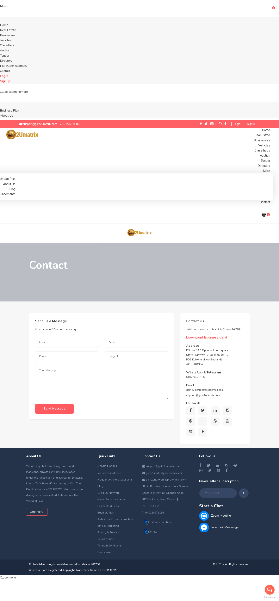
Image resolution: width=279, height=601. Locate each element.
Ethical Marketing (108, 526)
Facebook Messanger (219, 527)
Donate (149, 531)
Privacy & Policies (108, 532)
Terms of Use (105, 539)
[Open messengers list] (270, 590)
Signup (5, 81)
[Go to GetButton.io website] (270, 597)
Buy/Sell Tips (105, 512)
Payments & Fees (108, 506)
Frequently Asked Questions (115, 479)
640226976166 (70, 124)
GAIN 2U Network (108, 493)
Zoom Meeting (215, 516)
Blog (12, 189)
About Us (6, 115)
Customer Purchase (157, 522)
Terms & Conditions (109, 545)
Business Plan (9, 110)
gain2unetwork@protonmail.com (164, 479)
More (24, 92)
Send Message (54, 408)
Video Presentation (109, 473)
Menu (4, 6)
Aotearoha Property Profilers (115, 519)
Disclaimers (104, 552)
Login (4, 76)
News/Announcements (111, 499)
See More (36, 512)
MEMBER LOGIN (107, 466)
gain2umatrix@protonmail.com (162, 473)
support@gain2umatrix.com (39, 124)
